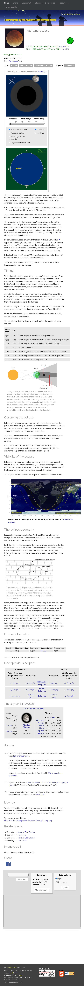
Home (7, 20)
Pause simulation (16, 133)
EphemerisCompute (21, 756)
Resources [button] (63, 3)
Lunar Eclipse (26, 65)
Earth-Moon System (38, 20)
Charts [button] (15, 3)
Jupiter (40, 731)
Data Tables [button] (50, 3)
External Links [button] (12, 7)
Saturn (41, 733)
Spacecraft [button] (26, 3)
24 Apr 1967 (53, 683)
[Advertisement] (42, 911)
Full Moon (22, 835)
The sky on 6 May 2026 (33, 709)
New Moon (22, 841)
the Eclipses (13, 61)
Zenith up (39, 129)
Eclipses (52, 20)
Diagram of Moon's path (19, 143)
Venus (41, 723)
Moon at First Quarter (26, 832)
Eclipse (14, 65)
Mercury (40, 720)
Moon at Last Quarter (26, 838)
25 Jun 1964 (15, 683)
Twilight (9, 725)
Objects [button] (38, 3)
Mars (41, 728)
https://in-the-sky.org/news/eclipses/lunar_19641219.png (28, 821)
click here (13, 973)
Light (58, 879)
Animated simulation (18, 129)
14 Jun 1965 (53, 690)
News (15, 20)
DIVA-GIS (40, 795)
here (21, 975)
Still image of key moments (17, 138)
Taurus (43, 651)
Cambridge (42, 72)
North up (39, 133)
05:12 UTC (64, 49)
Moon (41, 726)
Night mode (61, 882)
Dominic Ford (11, 968)
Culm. (52, 718)
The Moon (69, 65)
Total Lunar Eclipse (43, 65)
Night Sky (24, 20)
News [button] (6, 3)
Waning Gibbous (26, 726)
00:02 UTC (63, 46)
